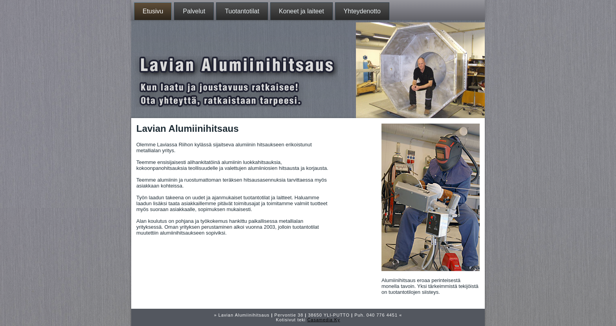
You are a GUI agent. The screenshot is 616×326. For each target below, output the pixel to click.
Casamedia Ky (323, 319)
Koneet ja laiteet (301, 11)
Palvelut (194, 11)
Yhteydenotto (362, 11)
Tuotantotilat (242, 11)
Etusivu (153, 11)
